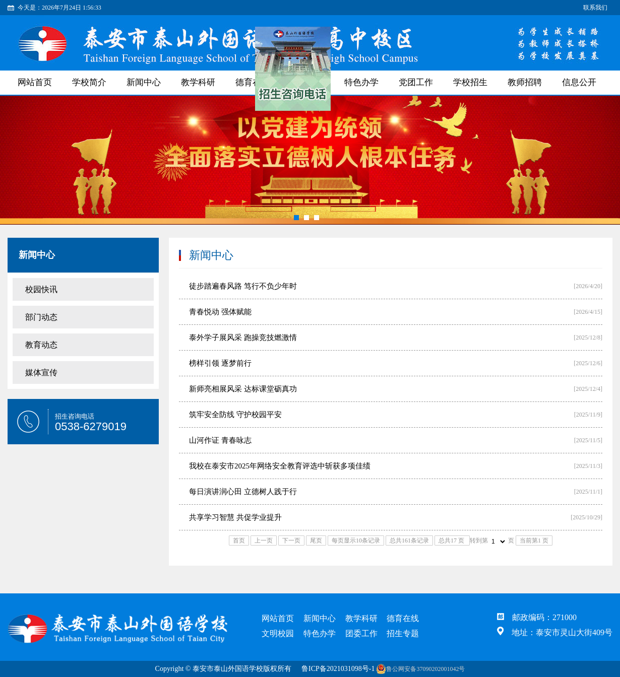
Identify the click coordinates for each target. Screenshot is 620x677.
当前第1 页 (534, 540)
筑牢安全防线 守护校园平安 (235, 415)
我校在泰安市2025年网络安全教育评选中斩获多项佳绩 (279, 466)
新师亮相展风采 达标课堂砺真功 (243, 389)
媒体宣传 (41, 372)
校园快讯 (41, 289)
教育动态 (41, 345)
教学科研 (198, 82)
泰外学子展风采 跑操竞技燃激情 (243, 337)
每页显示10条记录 (356, 540)
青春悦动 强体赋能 (220, 312)
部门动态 (41, 317)
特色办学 (361, 82)
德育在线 (403, 618)
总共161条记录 (409, 540)
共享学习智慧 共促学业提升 (235, 517)
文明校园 (278, 633)
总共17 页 (452, 540)
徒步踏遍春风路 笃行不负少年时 (243, 286)
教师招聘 (525, 82)
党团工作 (416, 82)
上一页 (264, 540)
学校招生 (470, 82)
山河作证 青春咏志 (220, 440)
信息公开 (579, 82)
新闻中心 (144, 82)
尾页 (316, 540)
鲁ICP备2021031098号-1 (338, 668)
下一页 (291, 540)
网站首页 (35, 82)
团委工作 (361, 633)
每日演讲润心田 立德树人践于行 (243, 492)
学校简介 (89, 82)
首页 (239, 540)
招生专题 (403, 633)
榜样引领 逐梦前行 (220, 363)
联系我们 (595, 7)
